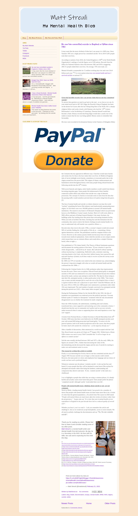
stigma (110, 494)
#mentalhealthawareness (85, 480)
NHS (105, 494)
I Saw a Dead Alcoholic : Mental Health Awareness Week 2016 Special (44, 94)
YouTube (25, 48)
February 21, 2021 (93, 486)
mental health (94, 494)
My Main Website (35, 38)
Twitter (25, 51)
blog (68, 494)
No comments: (84, 491)
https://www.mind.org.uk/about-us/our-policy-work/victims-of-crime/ (79, 464)
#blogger (86, 478)
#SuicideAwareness (96, 478)
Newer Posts (67, 503)
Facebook (26, 56)
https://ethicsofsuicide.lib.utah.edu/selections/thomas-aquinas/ (78, 450)
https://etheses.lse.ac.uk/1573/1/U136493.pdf (74, 460)
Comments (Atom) (76, 508)
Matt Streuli (66, 429)
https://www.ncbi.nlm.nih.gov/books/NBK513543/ (74, 459)
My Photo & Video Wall (53, 38)
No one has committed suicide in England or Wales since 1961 (42, 68)
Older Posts (110, 503)
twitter (69, 497)
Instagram (26, 53)
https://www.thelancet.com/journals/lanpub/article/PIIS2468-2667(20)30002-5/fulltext (84, 465)
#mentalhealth (71, 480)
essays (87, 494)
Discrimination (79, 494)
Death (72, 494)
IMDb (24, 58)
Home (89, 503)
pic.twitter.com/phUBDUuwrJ (76, 483)
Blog (24, 38)
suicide (64, 497)
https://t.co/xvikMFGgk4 (74, 478)
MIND (102, 494)
